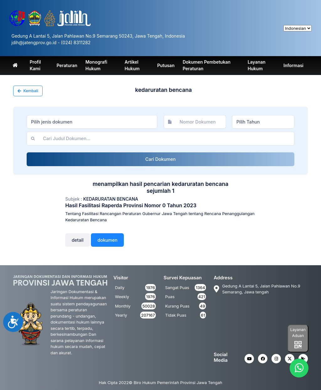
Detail (78, 240)
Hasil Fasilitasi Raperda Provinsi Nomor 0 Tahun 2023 (130, 205)
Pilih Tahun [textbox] (248, 121)
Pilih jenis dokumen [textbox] (51, 121)
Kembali (28, 90)
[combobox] (92, 122)
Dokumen (107, 240)
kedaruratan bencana (110, 199)
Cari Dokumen (160, 159)
